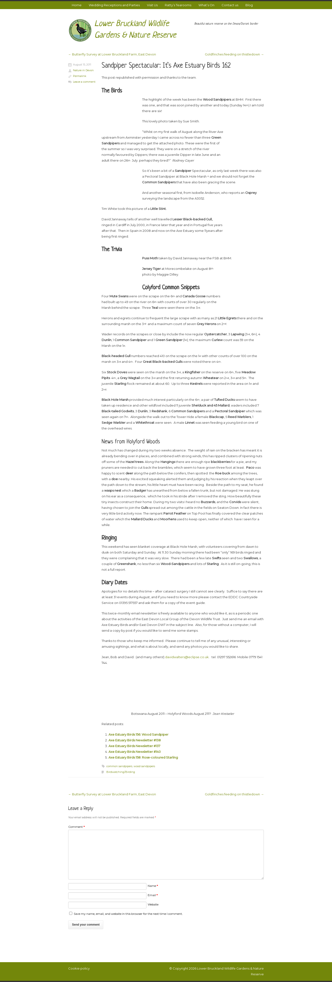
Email (153, 895)
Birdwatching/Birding (120, 772)
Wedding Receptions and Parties (114, 5)
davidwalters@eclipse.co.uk (187, 657)
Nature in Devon (83, 70)
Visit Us (152, 5)
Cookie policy (79, 968)
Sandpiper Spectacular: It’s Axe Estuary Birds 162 (166, 66)
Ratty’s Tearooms (178, 5)
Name (153, 886)
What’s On (206, 5)
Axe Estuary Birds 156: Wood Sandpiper (138, 734)
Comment (76, 827)
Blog (249, 5)
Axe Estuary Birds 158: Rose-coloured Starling (143, 757)
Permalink (79, 76)
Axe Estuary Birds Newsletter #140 (135, 752)
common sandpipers (119, 766)
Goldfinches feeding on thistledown (234, 54)
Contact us (230, 5)
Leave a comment (84, 81)
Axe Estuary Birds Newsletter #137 (134, 746)
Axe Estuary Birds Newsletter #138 (135, 740)
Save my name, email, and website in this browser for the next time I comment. (128, 914)
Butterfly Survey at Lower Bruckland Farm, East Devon (112, 54)
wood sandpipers (144, 766)
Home (77, 5)
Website (153, 904)
